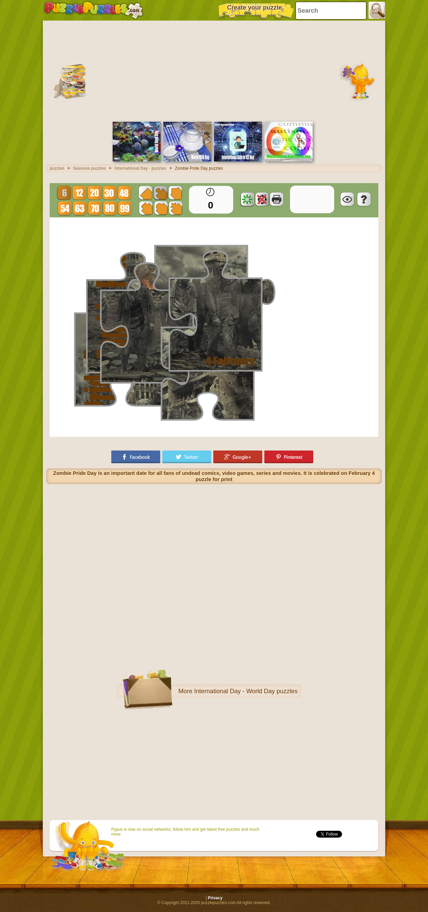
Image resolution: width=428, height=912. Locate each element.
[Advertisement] (214, 70)
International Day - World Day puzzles (246, 691)
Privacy (215, 898)
